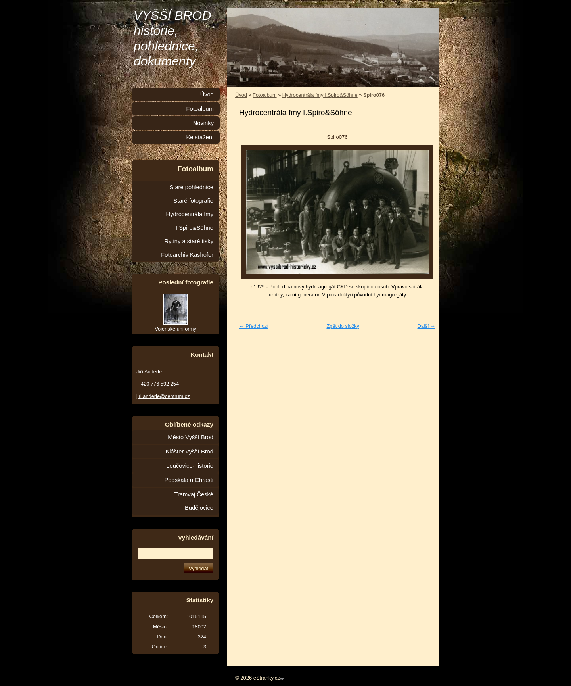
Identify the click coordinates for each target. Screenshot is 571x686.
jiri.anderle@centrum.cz (163, 396)
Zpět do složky (342, 326)
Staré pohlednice (191, 187)
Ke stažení (200, 137)
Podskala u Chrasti (188, 480)
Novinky (203, 123)
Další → (426, 326)
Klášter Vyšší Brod (189, 451)
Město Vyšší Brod (190, 437)
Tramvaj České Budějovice (193, 501)
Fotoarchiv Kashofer (187, 255)
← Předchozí (253, 326)
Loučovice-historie (189, 466)
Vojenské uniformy (175, 329)
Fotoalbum (264, 95)
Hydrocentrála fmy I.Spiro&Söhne (320, 95)
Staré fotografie (193, 201)
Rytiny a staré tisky (188, 241)
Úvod (241, 95)
